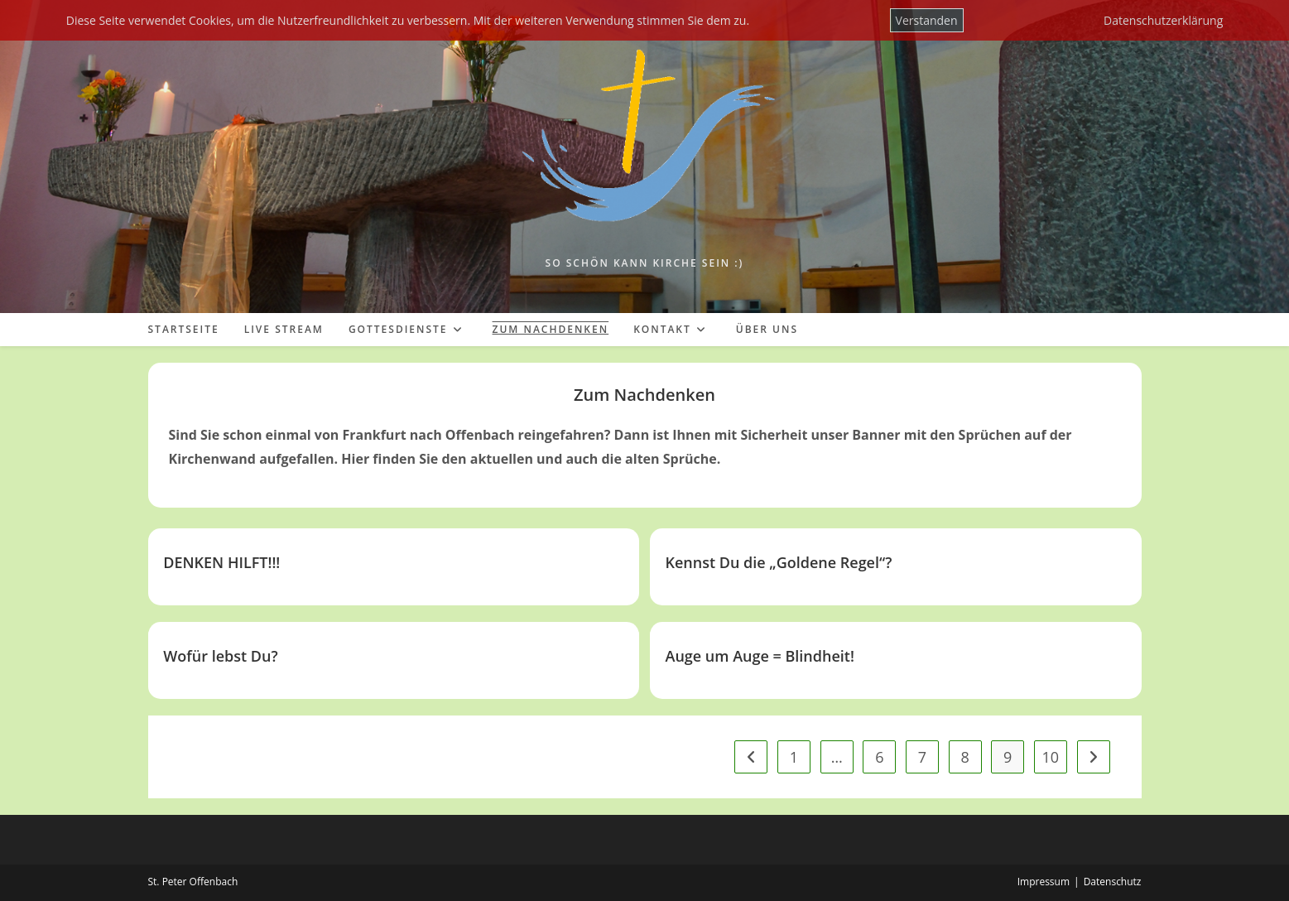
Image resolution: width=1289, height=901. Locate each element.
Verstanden (927, 20)
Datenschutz (1113, 881)
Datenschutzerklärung (1163, 20)
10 (1051, 757)
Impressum (1043, 881)
